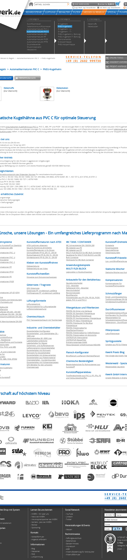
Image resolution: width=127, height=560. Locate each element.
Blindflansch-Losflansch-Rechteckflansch (83, 356)
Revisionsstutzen (73, 292)
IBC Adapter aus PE (74, 248)
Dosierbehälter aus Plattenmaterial (41, 357)
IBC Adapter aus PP (74, 250)
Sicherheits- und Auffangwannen (40, 345)
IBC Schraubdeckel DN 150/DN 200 (80, 245)
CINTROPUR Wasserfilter (76, 340)
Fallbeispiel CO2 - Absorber (77, 288)
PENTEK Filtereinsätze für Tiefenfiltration (83, 332)
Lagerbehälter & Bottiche (37, 340)
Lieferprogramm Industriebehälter (41, 348)
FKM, (9, 359)
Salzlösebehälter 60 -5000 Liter (39, 338)
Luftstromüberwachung (36, 309)
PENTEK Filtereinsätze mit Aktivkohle (81, 335)
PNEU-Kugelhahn (48, 58)
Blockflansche (71, 295)
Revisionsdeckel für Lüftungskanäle (41, 306)
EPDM (14, 359)
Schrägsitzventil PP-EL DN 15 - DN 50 (42, 257)
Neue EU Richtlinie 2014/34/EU (39, 248)
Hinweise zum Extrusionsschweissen (42, 277)
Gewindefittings (112, 250)
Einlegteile (109, 245)
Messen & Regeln (7, 58)
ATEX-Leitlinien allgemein (37, 245)
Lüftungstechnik (33, 304)
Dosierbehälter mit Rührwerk (39, 350)
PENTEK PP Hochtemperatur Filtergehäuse (83, 318)
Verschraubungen (112, 252)
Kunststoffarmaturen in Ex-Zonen (40, 250)
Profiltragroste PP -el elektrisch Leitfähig (43, 293)
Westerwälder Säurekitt (115, 366)
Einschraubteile (111, 248)
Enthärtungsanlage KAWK (76, 342)
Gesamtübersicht (28, 78)
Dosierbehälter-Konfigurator (38, 331)
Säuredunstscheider (74, 283)
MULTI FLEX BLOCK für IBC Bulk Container (83, 252)
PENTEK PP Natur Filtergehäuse (79, 320)
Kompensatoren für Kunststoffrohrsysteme (114, 284)
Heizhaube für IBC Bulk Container (80, 260)
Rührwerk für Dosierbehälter (38, 353)
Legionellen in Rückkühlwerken (79, 272)
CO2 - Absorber (72, 285)
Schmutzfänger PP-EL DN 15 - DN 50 (41, 252)
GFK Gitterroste (33, 288)
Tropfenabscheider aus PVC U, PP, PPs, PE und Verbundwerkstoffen (83, 376)
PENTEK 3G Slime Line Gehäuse (79, 311)
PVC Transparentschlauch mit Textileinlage (44, 320)
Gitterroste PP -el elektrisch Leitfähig (42, 290)
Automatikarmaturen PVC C (28, 58)
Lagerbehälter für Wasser (37, 343)
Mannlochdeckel (73, 290)
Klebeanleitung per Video (37, 268)
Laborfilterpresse (112, 333)
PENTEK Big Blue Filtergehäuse (78, 316)
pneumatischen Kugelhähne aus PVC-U (21, 127)
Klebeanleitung (33, 266)
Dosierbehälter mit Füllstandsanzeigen (43, 362)
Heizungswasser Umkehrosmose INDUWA (83, 344)
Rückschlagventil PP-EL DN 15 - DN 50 (42, 255)
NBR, (5, 359)
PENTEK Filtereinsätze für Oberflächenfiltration (76, 329)
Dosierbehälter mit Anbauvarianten (41, 355)
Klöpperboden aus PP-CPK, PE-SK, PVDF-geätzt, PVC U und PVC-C (83, 298)
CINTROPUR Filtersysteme (76, 337)
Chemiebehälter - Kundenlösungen (41, 360)
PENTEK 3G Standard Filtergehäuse (80, 313)
